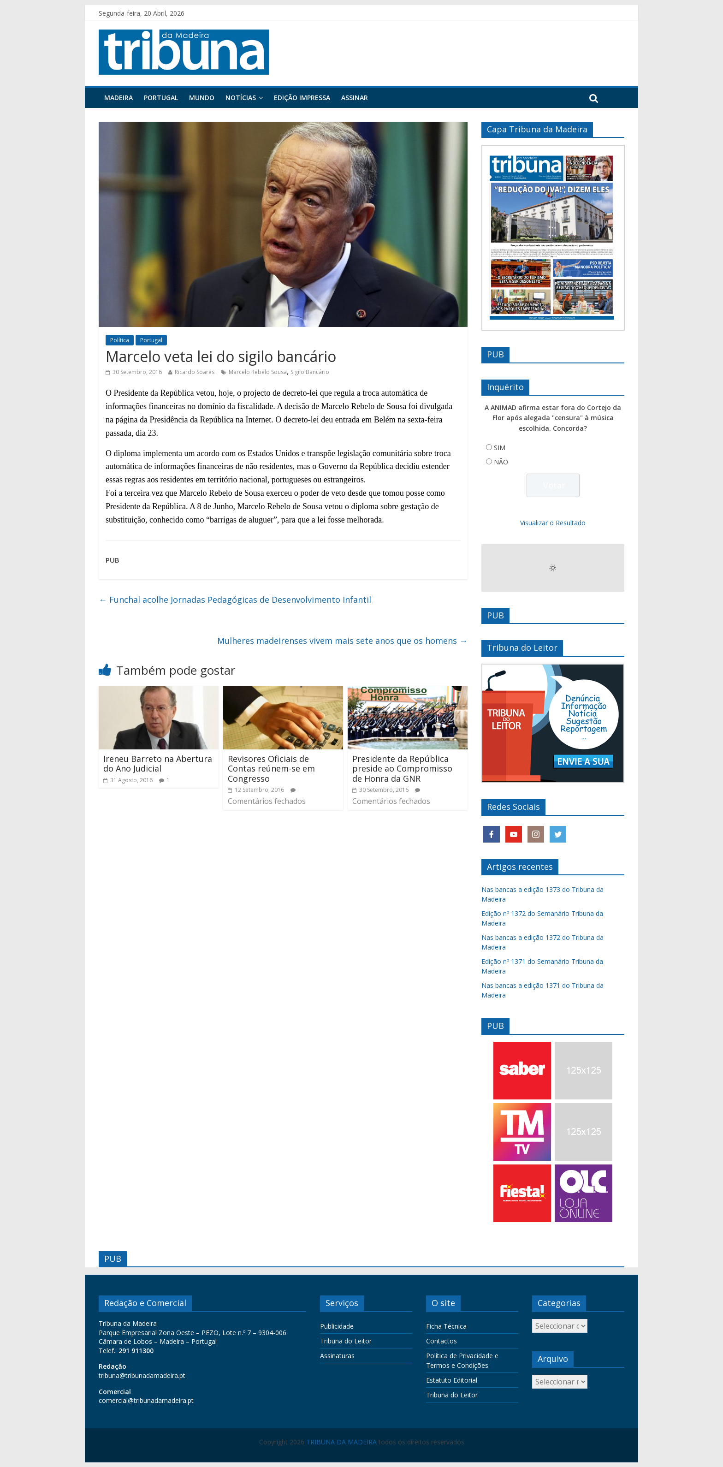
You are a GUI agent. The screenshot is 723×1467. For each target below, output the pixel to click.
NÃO (501, 461)
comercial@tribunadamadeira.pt (146, 1400)
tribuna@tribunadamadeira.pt (142, 1375)
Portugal (161, 97)
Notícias (240, 97)
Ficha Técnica (446, 1326)
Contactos (441, 1340)
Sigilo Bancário (309, 372)
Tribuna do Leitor (346, 1340)
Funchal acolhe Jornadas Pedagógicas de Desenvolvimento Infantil (235, 599)
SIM (499, 447)
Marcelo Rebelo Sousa (258, 372)
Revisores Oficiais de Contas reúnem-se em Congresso (271, 768)
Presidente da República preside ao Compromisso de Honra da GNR (402, 768)
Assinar (354, 97)
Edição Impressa (302, 97)
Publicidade (337, 1326)
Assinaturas (337, 1355)
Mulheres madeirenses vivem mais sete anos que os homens (342, 640)
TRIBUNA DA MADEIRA (341, 1441)
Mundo (201, 97)
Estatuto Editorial (451, 1380)
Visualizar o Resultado (553, 522)
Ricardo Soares (194, 372)
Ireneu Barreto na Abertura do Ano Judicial (157, 763)
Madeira (118, 97)
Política (119, 340)
